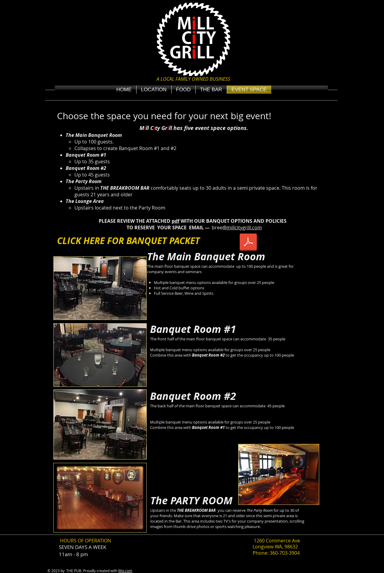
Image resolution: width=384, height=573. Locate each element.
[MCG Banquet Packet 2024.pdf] (248, 243)
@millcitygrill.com (242, 227)
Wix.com (125, 570)
